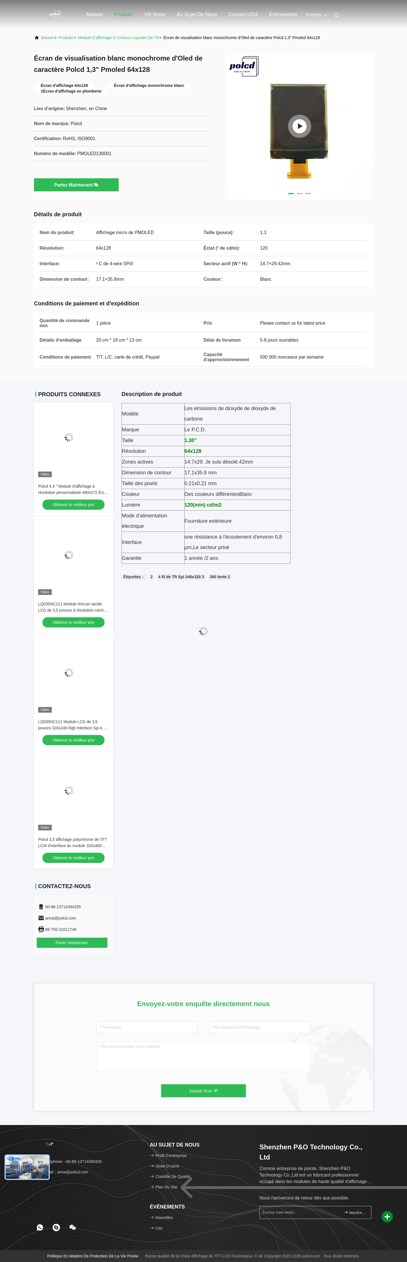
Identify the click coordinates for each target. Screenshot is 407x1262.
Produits (123, 14)
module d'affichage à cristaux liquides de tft (118, 37)
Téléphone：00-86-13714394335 (70, 1161)
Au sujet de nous (197, 14)
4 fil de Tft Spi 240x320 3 (181, 577)
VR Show (154, 14)
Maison (94, 14)
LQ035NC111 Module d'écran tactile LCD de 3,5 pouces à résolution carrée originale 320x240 (72, 610)
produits (66, 37)
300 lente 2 (220, 577)
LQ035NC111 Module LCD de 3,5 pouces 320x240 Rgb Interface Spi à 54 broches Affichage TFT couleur (73, 727)
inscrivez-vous (355, 1212)
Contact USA (243, 14)
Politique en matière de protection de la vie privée (92, 1256)
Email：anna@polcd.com (63, 1172)
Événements (283, 14)
